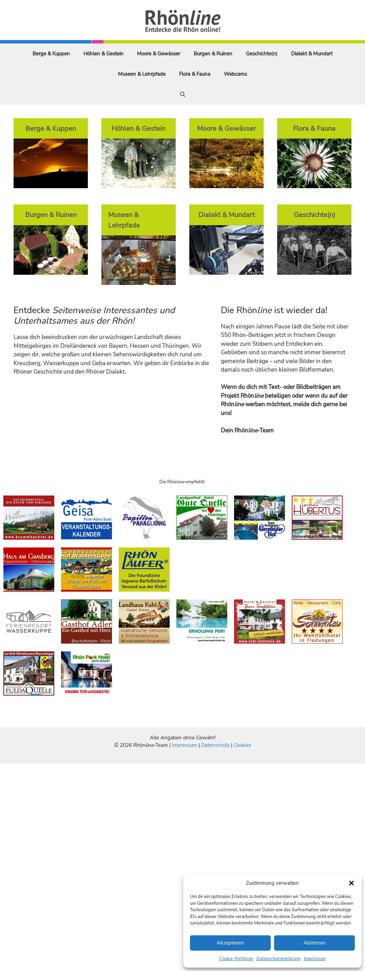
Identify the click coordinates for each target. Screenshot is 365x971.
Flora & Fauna (194, 74)
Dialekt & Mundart (311, 53)
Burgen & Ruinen (213, 53)
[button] (351, 883)
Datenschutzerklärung (278, 959)
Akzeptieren (230, 942)
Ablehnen (314, 942)
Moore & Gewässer (158, 53)
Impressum (315, 959)
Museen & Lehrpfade (142, 74)
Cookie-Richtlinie (236, 959)
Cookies (242, 745)
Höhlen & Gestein (103, 53)
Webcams (235, 74)
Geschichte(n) (261, 53)
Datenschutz (215, 745)
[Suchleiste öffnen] (182, 94)
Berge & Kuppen (51, 53)
